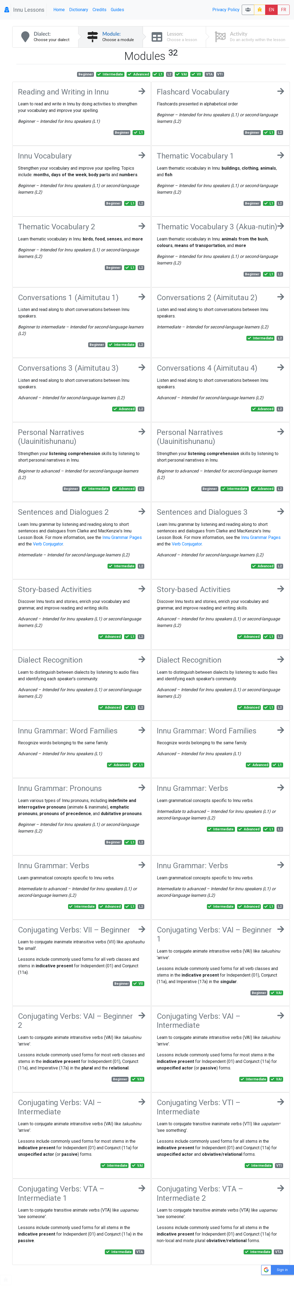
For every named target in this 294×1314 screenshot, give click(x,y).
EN (271, 9)
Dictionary (78, 9)
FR (283, 9)
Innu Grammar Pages (122, 537)
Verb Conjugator (48, 544)
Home (59, 9)
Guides (117, 9)
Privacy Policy (226, 9)
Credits (99, 9)
